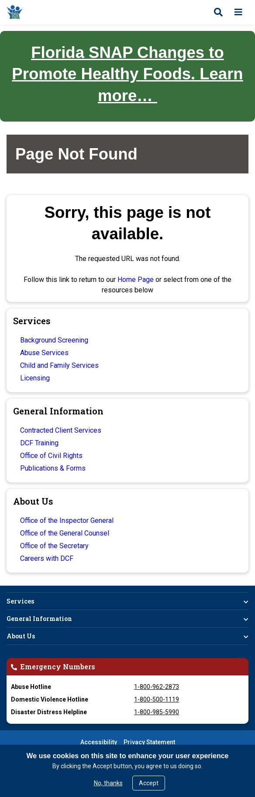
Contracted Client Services (60, 430)
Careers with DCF (46, 558)
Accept (149, 783)
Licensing (35, 378)
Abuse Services (44, 353)
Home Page (135, 279)
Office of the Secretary (54, 546)
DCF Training (39, 443)
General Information (39, 618)
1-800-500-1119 (156, 699)
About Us (21, 636)
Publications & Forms (53, 468)
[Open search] (218, 12)
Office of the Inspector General (67, 520)
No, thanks (108, 783)
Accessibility (98, 742)
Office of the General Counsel (64, 533)
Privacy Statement (149, 742)
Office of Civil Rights (51, 455)
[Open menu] (238, 12)
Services (20, 601)
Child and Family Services (59, 365)
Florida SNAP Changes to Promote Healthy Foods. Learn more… (127, 74)
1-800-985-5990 (156, 712)
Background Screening (54, 340)
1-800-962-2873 (156, 686)
